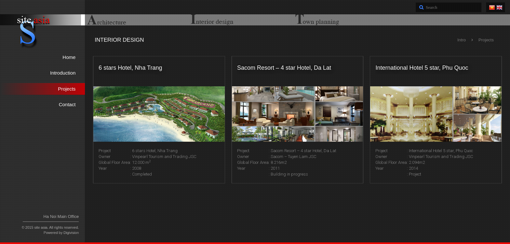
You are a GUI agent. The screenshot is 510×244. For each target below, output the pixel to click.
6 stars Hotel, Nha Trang (130, 68)
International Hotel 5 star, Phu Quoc (421, 68)
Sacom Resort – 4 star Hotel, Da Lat (284, 68)
